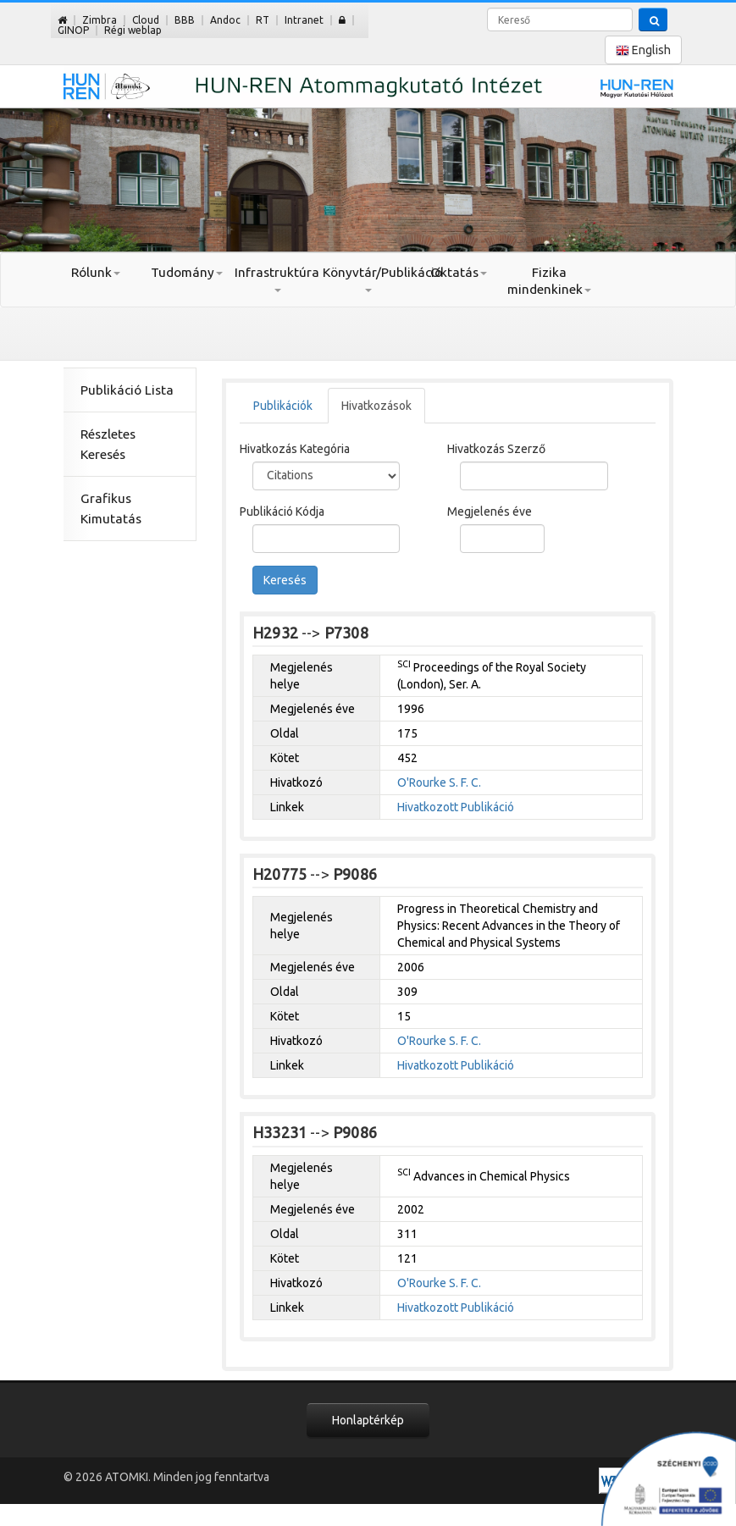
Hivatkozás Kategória (295, 449)
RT (262, 19)
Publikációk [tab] (283, 405)
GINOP (73, 30)
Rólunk (95, 272)
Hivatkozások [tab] (376, 405)
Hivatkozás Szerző (496, 449)
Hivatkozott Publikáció (455, 807)
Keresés (285, 580)
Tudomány (187, 272)
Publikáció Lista (127, 390)
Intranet (304, 19)
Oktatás (458, 272)
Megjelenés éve (489, 511)
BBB (184, 19)
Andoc (225, 19)
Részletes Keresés (108, 444)
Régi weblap (133, 30)
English (643, 50)
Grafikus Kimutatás (110, 508)
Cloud (145, 19)
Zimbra (99, 19)
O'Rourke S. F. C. (439, 782)
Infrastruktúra (277, 278)
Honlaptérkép (368, 1420)
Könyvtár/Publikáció (368, 278)
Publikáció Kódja (282, 511)
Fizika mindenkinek (549, 280)
